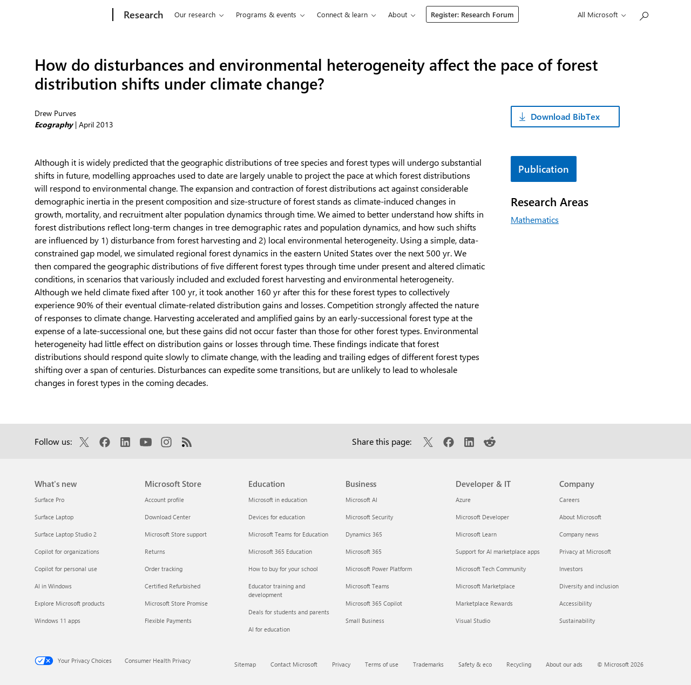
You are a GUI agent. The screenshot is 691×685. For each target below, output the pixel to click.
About (397, 14)
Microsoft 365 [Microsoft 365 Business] (364, 551)
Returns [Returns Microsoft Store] (155, 551)
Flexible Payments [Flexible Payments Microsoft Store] (168, 620)
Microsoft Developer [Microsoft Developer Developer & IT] (482, 517)
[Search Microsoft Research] (643, 14)
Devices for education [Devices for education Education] (276, 517)
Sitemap (245, 664)
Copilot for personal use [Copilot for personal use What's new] (66, 569)
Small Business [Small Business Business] (365, 620)
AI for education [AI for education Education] (269, 629)
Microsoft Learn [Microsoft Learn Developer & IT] (476, 534)
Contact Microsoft (293, 664)
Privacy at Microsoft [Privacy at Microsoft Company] (585, 551)
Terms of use (381, 664)
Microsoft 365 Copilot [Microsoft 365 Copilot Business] (374, 603)
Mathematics (535, 219)
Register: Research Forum (472, 14)
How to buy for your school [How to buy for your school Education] (283, 569)
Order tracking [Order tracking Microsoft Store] (163, 569)
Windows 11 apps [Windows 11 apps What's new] (57, 620)
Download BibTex (565, 116)
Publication (543, 168)
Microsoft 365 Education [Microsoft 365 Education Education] (280, 551)
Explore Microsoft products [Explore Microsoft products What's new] (70, 603)
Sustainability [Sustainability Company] (577, 620)
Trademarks (428, 664)
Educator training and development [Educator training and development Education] (276, 590)
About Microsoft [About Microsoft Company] (580, 517)
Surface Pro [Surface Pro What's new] (49, 500)
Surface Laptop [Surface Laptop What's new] (54, 517)
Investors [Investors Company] (571, 569)
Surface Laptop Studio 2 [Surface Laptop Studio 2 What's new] (66, 534)
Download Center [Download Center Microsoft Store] (168, 517)
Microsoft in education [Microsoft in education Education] (277, 500)
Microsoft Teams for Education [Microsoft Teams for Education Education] (288, 534)
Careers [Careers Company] (569, 500)
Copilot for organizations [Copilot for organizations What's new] (67, 551)
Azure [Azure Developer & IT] (463, 500)
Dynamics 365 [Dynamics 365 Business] (364, 534)
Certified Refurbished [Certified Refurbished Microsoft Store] (172, 586)
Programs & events (266, 14)
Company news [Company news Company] (579, 534)
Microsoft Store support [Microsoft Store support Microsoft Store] (176, 534)
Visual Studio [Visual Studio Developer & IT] (473, 620)
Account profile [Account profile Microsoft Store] (164, 500)
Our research (194, 14)
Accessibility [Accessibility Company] (575, 603)
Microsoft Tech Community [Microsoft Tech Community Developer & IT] (491, 569)
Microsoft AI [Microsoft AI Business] (361, 500)
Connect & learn (342, 14)
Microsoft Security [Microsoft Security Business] (369, 517)
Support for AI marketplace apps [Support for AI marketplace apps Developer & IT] (498, 551)
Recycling (518, 664)
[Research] (142, 15)
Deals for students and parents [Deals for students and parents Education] (288, 612)
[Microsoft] (72, 15)
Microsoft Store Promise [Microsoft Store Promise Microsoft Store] (176, 603)
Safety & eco (475, 664)
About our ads (564, 664)
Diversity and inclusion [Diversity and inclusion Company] (589, 586)
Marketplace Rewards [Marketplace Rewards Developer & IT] (484, 603)
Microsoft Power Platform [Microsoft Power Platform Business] (379, 569)
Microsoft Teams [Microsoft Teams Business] (367, 586)
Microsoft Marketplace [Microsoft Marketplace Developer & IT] (485, 586)
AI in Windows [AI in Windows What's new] (53, 586)
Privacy (341, 664)
